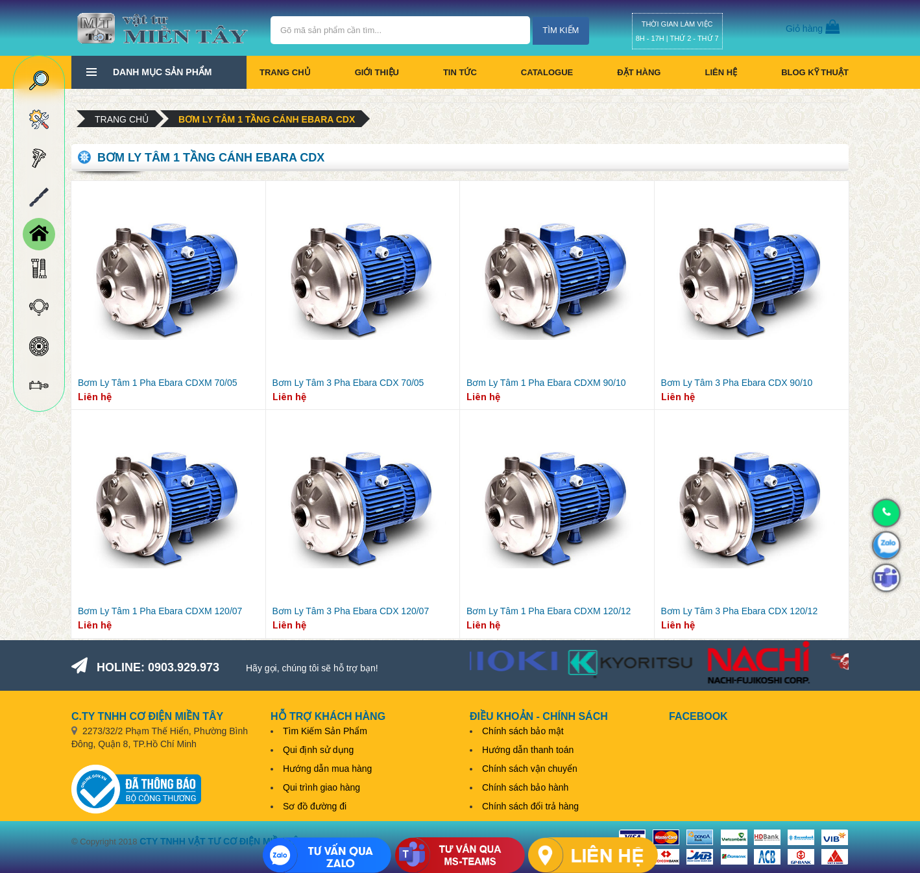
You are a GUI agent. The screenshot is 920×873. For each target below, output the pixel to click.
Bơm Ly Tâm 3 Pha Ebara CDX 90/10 (737, 382)
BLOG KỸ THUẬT (815, 72)
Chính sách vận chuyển (529, 768)
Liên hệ (721, 72)
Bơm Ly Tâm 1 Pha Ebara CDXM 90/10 (546, 382)
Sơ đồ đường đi (314, 806)
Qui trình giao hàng (321, 787)
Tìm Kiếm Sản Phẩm (325, 731)
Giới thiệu (377, 72)
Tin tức (460, 72)
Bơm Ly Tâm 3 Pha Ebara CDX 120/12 (739, 611)
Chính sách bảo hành (525, 787)
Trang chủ (285, 72)
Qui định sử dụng (318, 750)
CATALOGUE (547, 72)
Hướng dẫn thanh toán (528, 750)
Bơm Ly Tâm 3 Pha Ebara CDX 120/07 (351, 611)
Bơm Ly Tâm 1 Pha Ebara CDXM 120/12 (548, 611)
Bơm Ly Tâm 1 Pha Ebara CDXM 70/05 (157, 382)
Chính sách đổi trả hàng (530, 806)
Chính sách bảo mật (523, 731)
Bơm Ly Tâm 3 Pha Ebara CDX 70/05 (348, 382)
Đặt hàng (638, 72)
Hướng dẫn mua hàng (327, 768)
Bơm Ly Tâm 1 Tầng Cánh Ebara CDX (266, 119)
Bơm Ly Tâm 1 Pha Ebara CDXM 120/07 (160, 611)
